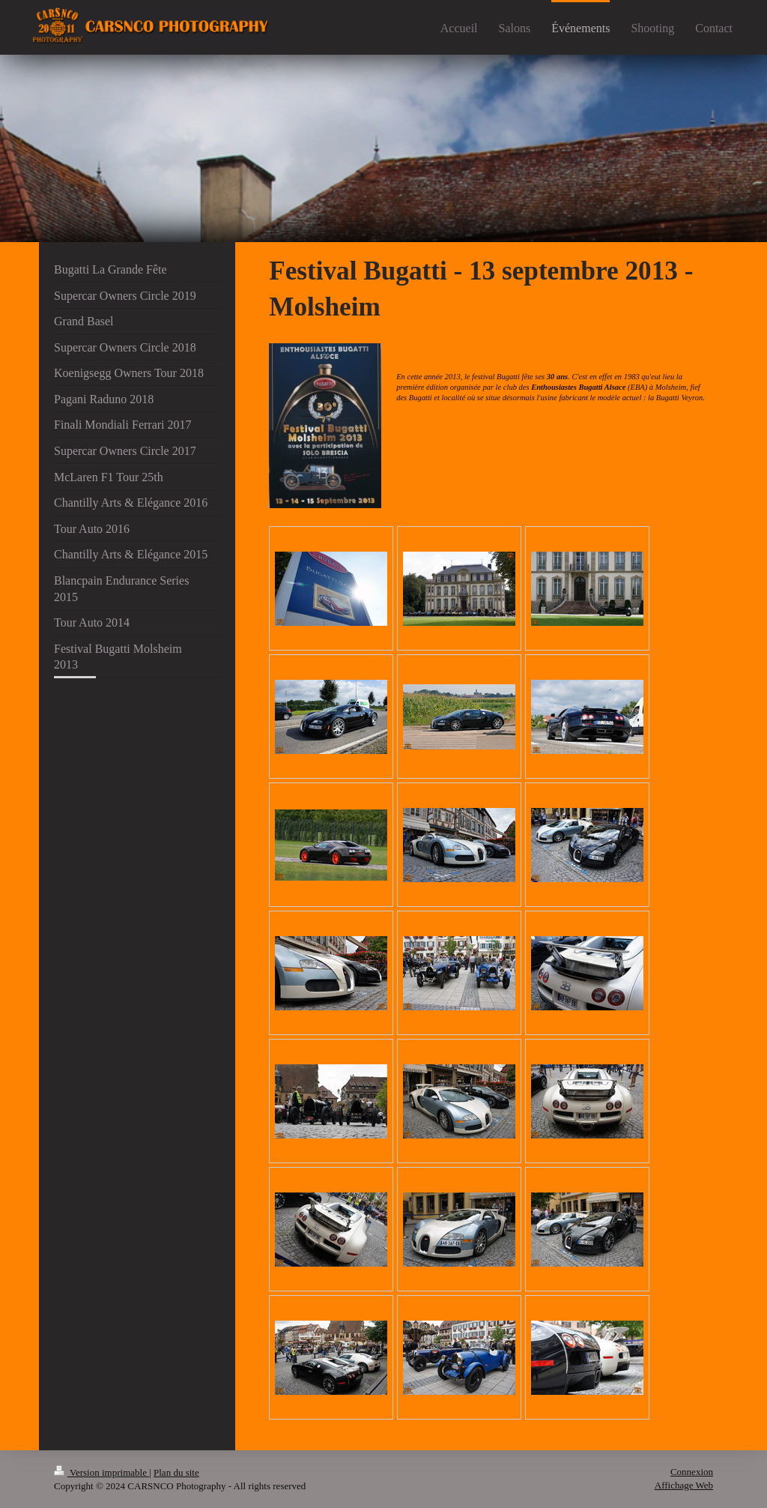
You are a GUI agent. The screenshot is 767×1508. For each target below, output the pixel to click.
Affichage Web (684, 1485)
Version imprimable (101, 1472)
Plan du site (176, 1472)
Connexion (691, 1471)
